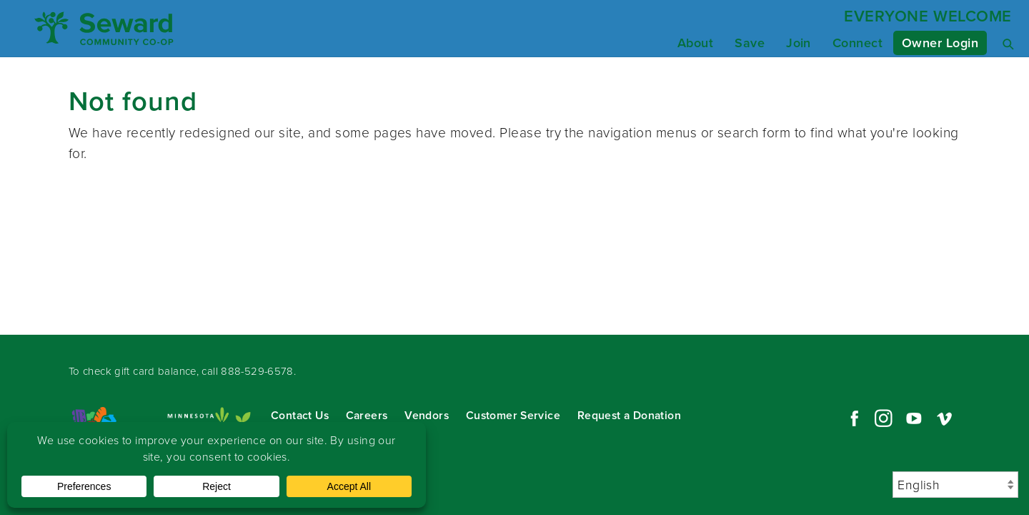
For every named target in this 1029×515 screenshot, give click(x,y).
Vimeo (944, 418)
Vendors (426, 415)
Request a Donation (629, 415)
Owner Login (940, 43)
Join (798, 43)
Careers (367, 415)
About (695, 43)
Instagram (883, 418)
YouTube (914, 418)
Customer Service (513, 415)
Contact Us (300, 415)
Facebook (852, 418)
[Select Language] (955, 484)
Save (750, 43)
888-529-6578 (257, 371)
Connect (857, 43)
